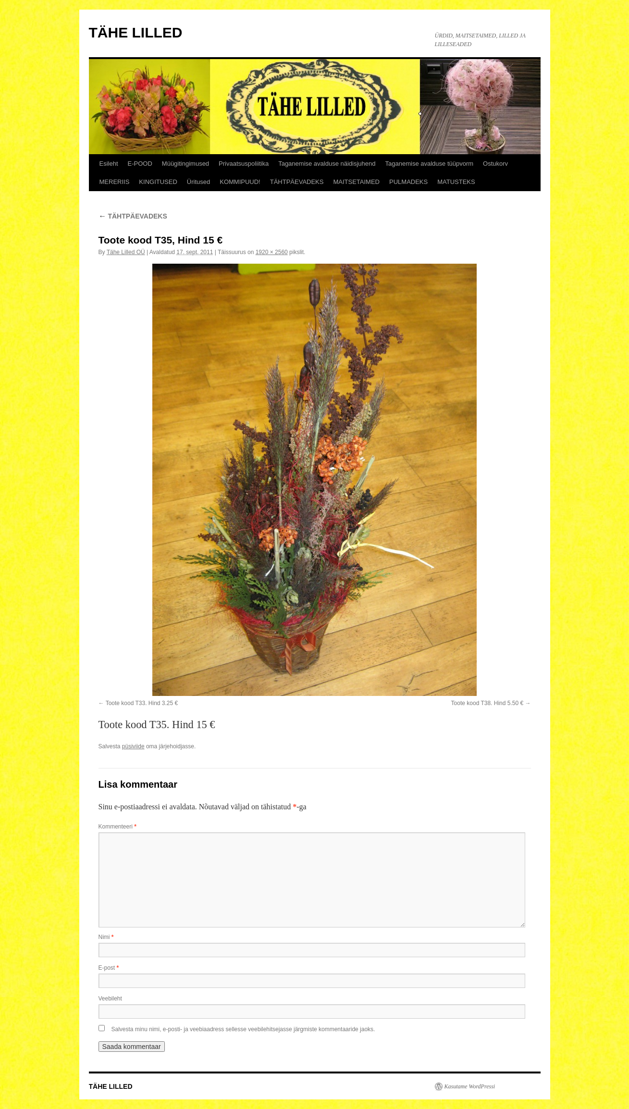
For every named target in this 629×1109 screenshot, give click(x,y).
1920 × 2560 (272, 252)
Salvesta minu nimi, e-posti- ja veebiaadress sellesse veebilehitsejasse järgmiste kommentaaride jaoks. (243, 1029)
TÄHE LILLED (136, 32)
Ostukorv (495, 163)
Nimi (106, 937)
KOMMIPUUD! (240, 181)
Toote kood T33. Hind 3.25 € (142, 703)
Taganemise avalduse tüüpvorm (429, 163)
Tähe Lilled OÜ (126, 252)
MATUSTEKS (456, 181)
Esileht (108, 163)
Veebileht (110, 998)
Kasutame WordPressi (469, 1086)
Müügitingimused (185, 163)
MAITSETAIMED (356, 181)
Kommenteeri (117, 826)
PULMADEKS (408, 181)
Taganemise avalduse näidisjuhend (326, 163)
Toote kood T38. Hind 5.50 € (487, 703)
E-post (109, 967)
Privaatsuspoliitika (244, 163)
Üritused (198, 181)
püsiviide (133, 746)
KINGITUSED (158, 181)
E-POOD (140, 163)
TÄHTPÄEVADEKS (297, 181)
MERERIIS (114, 181)
